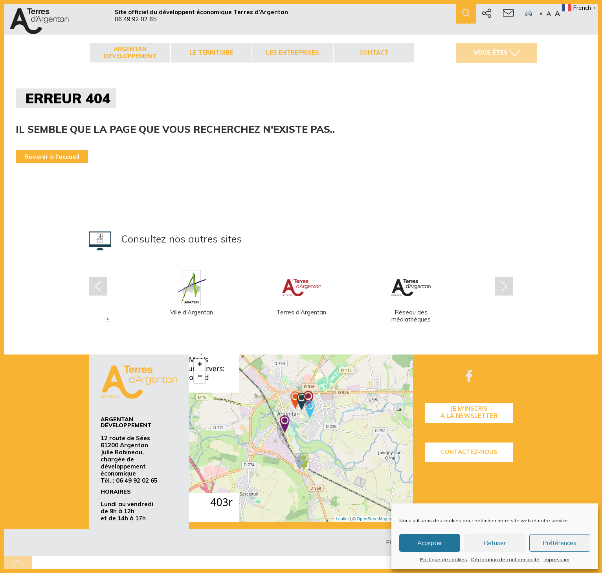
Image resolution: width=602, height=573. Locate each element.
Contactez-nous (469, 451)
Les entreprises (292, 52)
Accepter (429, 543)
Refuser (495, 543)
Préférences (559, 543)
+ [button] (199, 365)
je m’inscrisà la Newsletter (468, 412)
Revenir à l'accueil (51, 156)
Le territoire (211, 52)
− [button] (199, 377)
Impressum (556, 559)
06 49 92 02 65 (135, 19)
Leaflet (342, 518)
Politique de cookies (443, 559)
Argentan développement (130, 52)
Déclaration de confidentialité (505, 559)
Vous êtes (497, 53)
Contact (374, 52)
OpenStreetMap (372, 518)
